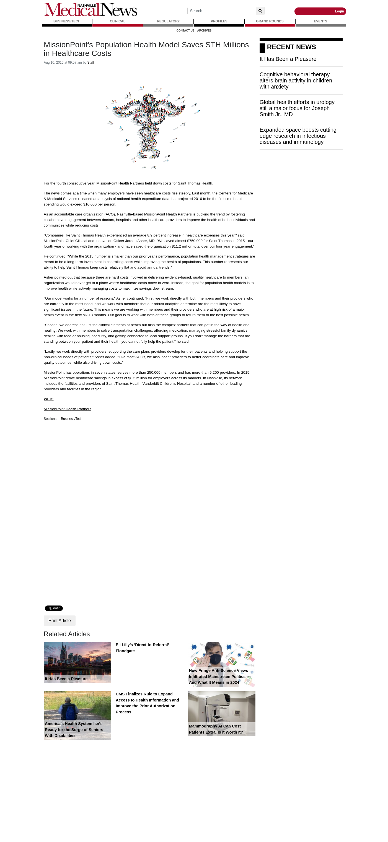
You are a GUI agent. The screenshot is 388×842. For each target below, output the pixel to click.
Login (339, 11)
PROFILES (219, 21)
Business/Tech (71, 419)
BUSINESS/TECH (66, 21)
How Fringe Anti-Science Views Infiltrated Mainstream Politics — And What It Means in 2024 (220, 676)
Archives (204, 30)
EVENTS (320, 21)
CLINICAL (117, 21)
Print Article (59, 620)
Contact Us (186, 30)
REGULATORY (168, 21)
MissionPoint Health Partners (67, 409)
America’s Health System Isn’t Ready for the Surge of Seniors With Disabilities (74, 729)
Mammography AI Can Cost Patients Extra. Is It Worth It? (216, 729)
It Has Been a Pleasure (66, 679)
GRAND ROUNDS (269, 21)
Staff (90, 62)
